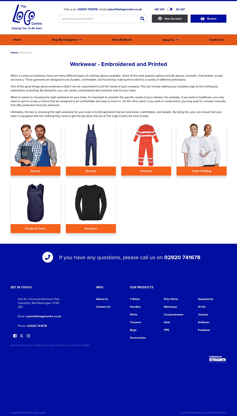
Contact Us (103, 307)
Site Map (86, 345)
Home (14, 52)
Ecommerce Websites (190, 412)
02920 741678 (87, 9)
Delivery (64, 345)
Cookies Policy (40, 345)
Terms (13, 345)
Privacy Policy (24, 345)
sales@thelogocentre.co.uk (124, 9)
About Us (102, 299)
